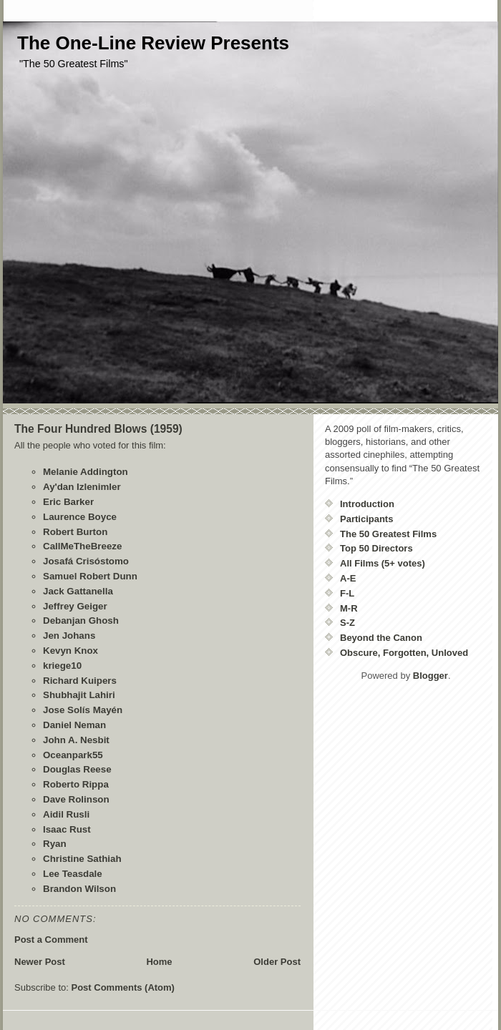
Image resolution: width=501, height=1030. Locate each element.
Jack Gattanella (78, 591)
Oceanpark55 (73, 755)
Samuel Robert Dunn (90, 576)
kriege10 (62, 665)
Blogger (430, 675)
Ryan (55, 843)
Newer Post (39, 961)
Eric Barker (68, 501)
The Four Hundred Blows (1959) (98, 429)
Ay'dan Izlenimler (82, 486)
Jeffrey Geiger (75, 606)
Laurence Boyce (80, 516)
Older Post (277, 961)
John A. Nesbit (76, 740)
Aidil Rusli (66, 814)
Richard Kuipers (80, 680)
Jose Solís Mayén (82, 710)
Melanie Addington (85, 471)
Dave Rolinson (76, 799)
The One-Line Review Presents (153, 43)
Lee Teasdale (72, 873)
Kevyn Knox (70, 650)
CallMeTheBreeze (82, 546)
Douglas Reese (77, 769)
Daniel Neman (74, 725)
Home (159, 961)
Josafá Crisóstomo (86, 561)
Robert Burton (75, 531)
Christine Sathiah (82, 858)
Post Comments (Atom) (123, 987)
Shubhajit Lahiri (79, 695)
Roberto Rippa (76, 784)
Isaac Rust (67, 829)
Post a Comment (51, 939)
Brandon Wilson (79, 888)
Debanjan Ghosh (81, 620)
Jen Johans (69, 635)
